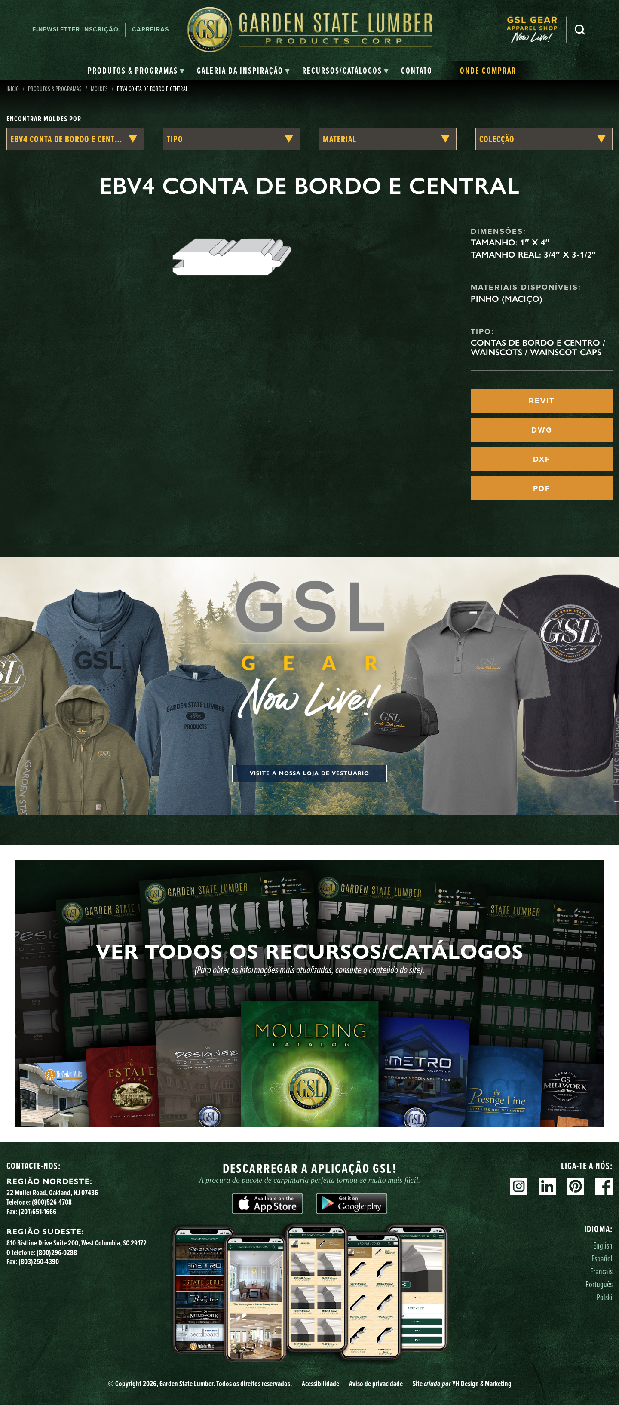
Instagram (518, 1186)
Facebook (604, 1186)
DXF (541, 459)
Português (599, 1284)
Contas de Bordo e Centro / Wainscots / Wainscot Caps (538, 347)
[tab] (136, 70)
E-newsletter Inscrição (75, 29)
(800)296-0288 (57, 1252)
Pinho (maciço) (506, 299)
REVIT (542, 400)
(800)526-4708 (52, 1201)
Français (601, 1271)
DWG (541, 430)
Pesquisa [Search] (580, 30)
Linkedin (547, 1186)
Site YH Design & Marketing (462, 1383)
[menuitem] (536, 30)
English (603, 1245)
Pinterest (575, 1186)
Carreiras (150, 29)
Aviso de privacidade (376, 1383)
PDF (541, 488)
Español (602, 1258)
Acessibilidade (320, 1383)
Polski (605, 1297)
